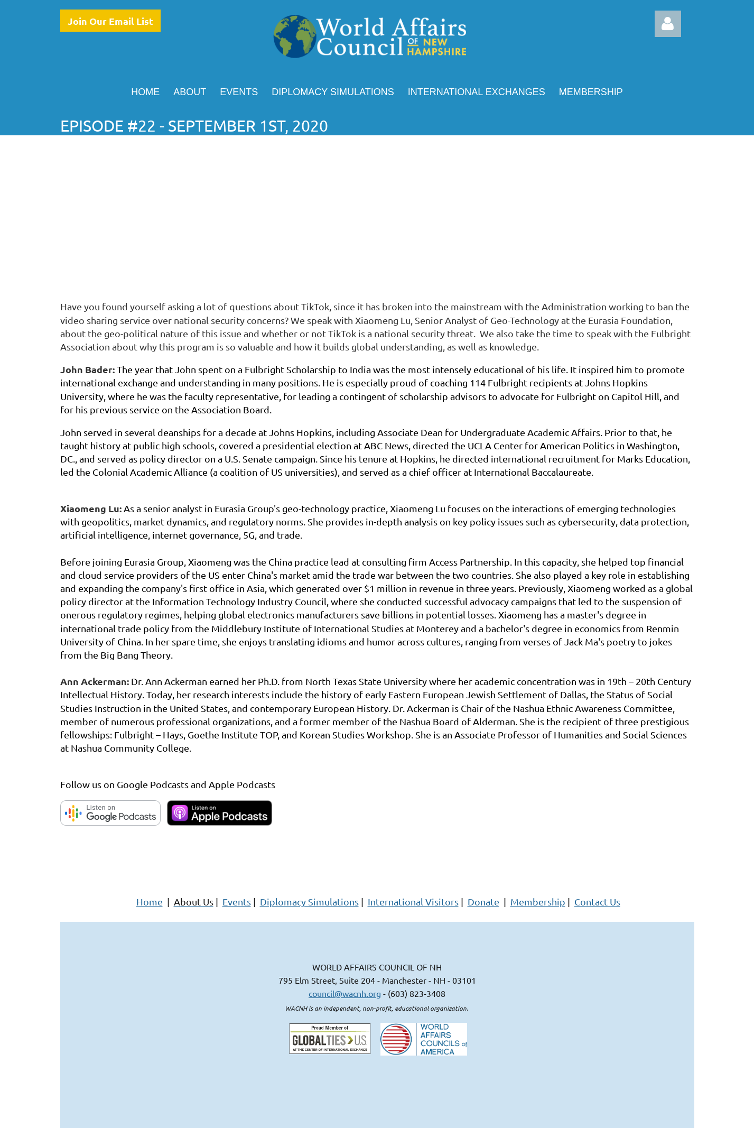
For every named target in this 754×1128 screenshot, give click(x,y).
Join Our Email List (110, 21)
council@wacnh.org (345, 993)
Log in (668, 24)
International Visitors (413, 901)
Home (149, 901)
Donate (483, 901)
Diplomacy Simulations (309, 901)
